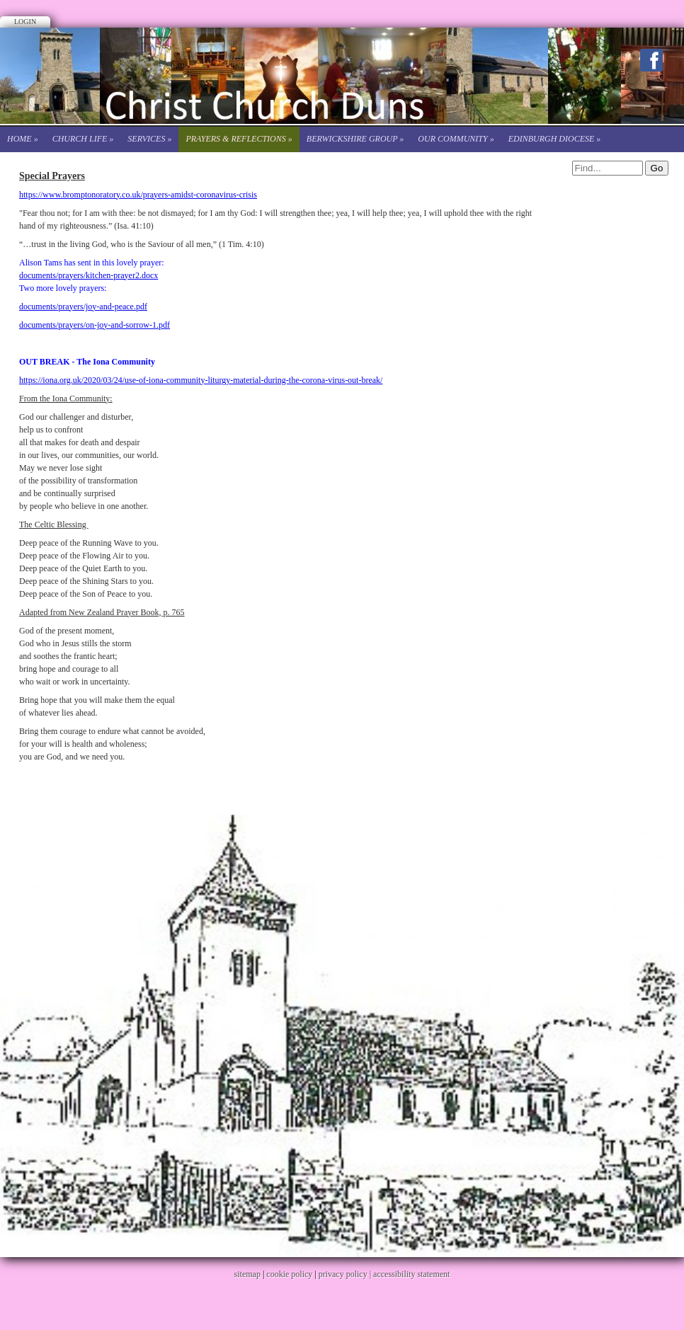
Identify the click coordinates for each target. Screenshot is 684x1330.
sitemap (247, 1274)
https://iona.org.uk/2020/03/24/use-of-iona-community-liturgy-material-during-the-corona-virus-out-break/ (200, 380)
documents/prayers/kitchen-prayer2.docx (88, 275)
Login (25, 21)
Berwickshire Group (355, 139)
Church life (83, 139)
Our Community (456, 139)
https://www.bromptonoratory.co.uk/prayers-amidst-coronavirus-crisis (138, 195)
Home (22, 139)
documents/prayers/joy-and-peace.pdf (83, 306)
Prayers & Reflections (239, 139)
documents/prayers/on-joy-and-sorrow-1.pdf (94, 325)
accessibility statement (411, 1274)
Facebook (651, 60)
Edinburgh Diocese (554, 139)
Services (149, 139)
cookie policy (289, 1274)
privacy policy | (346, 1274)
